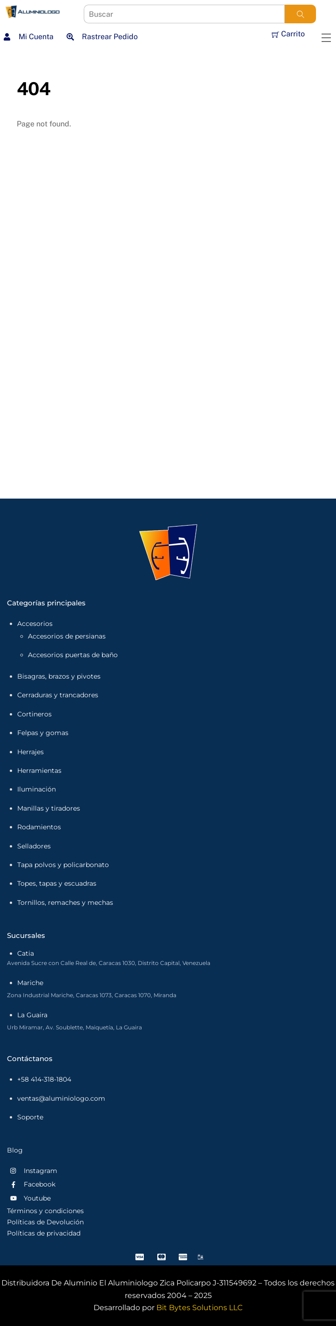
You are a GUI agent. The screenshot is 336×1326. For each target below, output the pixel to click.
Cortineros (34, 714)
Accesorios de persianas (67, 636)
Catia (25, 953)
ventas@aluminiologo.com (61, 1098)
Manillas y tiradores (48, 808)
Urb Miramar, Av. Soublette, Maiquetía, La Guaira (74, 1027)
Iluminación (36, 789)
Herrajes (30, 752)
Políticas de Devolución (45, 1222)
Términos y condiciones (45, 1211)
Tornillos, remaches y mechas (65, 902)
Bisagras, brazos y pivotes (59, 676)
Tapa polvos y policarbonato (63, 865)
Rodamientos (39, 827)
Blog (15, 1150)
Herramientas (39, 770)
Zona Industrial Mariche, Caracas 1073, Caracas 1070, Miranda (91, 995)
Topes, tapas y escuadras (56, 883)
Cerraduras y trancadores (57, 695)
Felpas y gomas (42, 733)
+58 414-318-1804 (44, 1079)
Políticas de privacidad (44, 1233)
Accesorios (35, 623)
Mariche (30, 983)
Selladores (34, 846)
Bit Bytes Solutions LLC (199, 1307)
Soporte (30, 1117)
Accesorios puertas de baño (73, 655)
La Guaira (32, 1015)
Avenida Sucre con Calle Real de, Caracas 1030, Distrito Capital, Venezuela (108, 962)
